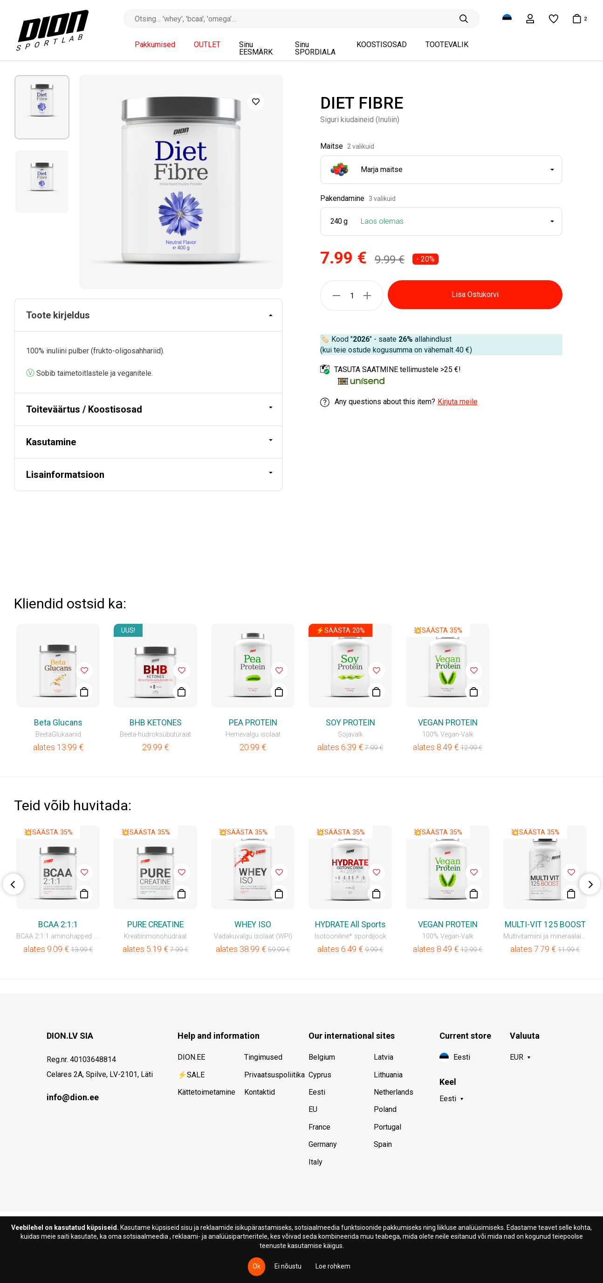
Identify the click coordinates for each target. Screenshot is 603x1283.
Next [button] (589, 884)
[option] (42, 107)
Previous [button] (13, 884)
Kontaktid (259, 1092)
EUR (516, 1057)
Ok (256, 1266)
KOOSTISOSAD (381, 44)
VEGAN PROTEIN (448, 722)
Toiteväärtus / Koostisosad (84, 409)
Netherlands (393, 1092)
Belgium (321, 1057)
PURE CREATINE (155, 924)
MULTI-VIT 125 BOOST (545, 924)
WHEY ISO (252, 924)
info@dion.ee (73, 1097)
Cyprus (319, 1074)
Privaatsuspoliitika (269, 1074)
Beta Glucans (58, 722)
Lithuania (388, 1074)
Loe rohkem (332, 1266)
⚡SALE (191, 1074)
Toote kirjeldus (58, 315)
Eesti (316, 1092)
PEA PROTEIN (253, 722)
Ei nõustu (288, 1266)
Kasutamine (51, 442)
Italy (315, 1162)
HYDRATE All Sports (350, 924)
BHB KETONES (156, 722)
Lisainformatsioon (65, 474)
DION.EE (191, 1057)
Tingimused (263, 1057)
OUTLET (207, 44)
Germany (322, 1144)
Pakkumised (155, 44)
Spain (383, 1144)
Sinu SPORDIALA (315, 48)
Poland (385, 1109)
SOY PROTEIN (350, 722)
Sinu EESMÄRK (256, 48)
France (319, 1127)
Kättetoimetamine (202, 1092)
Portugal (387, 1127)
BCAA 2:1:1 (58, 924)
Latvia (383, 1057)
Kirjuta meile (458, 401)
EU (312, 1109)
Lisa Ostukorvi (475, 294)
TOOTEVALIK (446, 44)
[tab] (148, 315)
